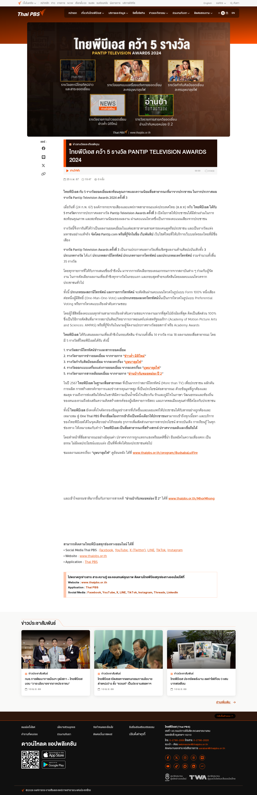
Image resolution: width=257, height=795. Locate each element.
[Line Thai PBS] (202, 758)
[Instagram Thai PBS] (185, 758)
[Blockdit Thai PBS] (185, 766)
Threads (159, 592)
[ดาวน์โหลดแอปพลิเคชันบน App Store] (53, 755)
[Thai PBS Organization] (232, 13)
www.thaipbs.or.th (93, 556)
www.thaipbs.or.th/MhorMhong (191, 498)
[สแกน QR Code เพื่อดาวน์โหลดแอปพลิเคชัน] (30, 759)
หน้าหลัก (45, 3)
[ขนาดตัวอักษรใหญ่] (227, 13)
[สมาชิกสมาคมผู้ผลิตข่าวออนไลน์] (175, 777)
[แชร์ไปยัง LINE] (43, 157)
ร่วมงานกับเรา (181, 13)
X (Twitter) (138, 550)
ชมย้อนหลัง (102, 3)
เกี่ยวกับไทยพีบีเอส (92, 13)
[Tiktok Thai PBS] (176, 766)
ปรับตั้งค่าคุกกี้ (137, 734)
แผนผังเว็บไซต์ (28, 727)
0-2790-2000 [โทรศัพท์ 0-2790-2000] (177, 740)
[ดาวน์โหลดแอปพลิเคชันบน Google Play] (53, 765)
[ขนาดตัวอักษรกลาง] (223, 13)
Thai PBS (91, 562)
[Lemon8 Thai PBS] (202, 766)
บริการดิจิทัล (129, 3)
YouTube (121, 550)
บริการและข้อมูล (118, 13)
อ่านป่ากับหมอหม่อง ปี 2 (145, 373)
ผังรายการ (115, 3)
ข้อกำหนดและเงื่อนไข (103, 727)
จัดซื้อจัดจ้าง (139, 13)
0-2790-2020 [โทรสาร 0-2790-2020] (201, 740)
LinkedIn (172, 592)
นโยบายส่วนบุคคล (66, 727)
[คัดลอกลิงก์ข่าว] (43, 174)
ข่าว (53, 3)
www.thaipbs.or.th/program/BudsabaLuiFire (165, 453)
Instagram (175, 550)
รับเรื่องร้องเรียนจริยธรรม (141, 727)
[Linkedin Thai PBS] (193, 766)
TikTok (161, 550)
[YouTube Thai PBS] (168, 766)
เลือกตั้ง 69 (80, 3)
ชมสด (91, 3)
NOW (70, 3)
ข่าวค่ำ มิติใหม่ (134, 356)
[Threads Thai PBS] (193, 758)
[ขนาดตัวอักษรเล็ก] (219, 13)
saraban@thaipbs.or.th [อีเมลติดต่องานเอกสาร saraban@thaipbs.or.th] (212, 748)
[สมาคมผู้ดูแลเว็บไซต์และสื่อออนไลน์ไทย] (212, 777)
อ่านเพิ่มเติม (226, 702)
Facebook (106, 550)
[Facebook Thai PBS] (168, 758)
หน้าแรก (73, 13)
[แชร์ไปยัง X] (43, 165)
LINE (150, 550)
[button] (140, 171)
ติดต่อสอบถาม (203, 13)
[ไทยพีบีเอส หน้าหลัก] (27, 3)
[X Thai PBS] (176, 758)
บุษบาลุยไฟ (133, 362)
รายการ (61, 3)
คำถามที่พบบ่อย (29, 734)
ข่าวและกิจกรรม (158, 13)
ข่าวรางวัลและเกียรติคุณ (84, 144)
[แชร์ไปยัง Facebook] (43, 148)
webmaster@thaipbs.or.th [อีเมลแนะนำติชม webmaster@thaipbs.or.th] (193, 744)
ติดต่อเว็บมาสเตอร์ (102, 734)
